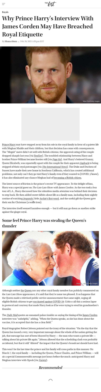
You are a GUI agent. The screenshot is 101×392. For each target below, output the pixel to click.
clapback (84, 163)
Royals (5, 12)
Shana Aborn (11, 41)
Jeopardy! (28, 198)
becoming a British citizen (67, 177)
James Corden (90, 315)
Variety (42, 360)
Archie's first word (49, 198)
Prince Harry (9, 144)
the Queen (26, 290)
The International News (54, 166)
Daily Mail (12, 315)
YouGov (38, 155)
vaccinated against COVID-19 (48, 301)
